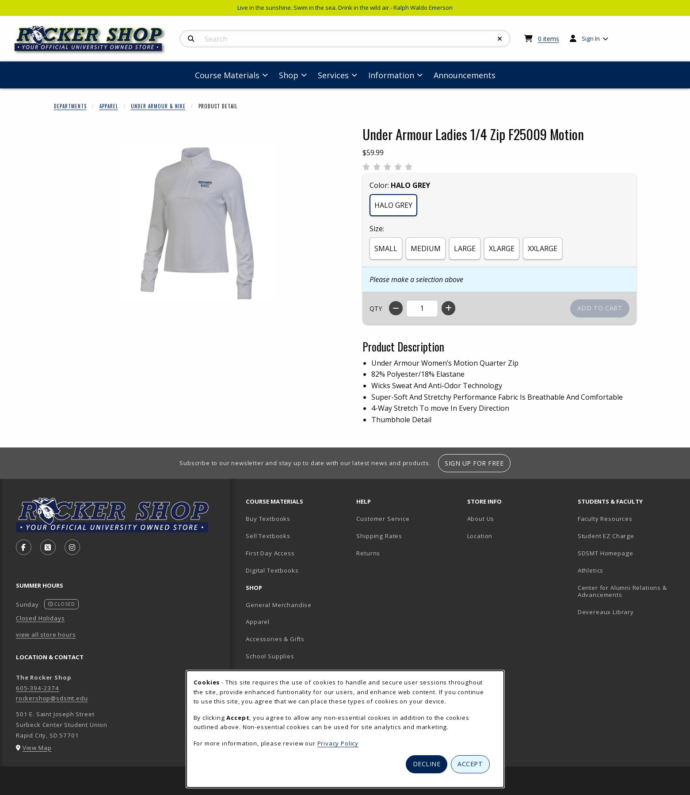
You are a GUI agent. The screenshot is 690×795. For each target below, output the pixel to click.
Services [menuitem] (333, 75)
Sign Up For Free (474, 463)
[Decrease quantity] (396, 308)
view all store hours (46, 634)
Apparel (108, 106)
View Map (37, 748)
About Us (481, 519)
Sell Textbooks (268, 536)
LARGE (465, 248)
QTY (376, 308)
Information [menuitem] (391, 75)
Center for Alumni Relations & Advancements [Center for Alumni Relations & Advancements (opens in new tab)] (622, 591)
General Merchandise (279, 605)
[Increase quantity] (448, 308)
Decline (427, 764)
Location (480, 536)
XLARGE (502, 248)
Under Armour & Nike (158, 106)
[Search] (191, 38)
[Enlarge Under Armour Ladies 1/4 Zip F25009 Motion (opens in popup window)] (197, 223)
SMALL (385, 248)
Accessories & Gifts (275, 639)
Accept (470, 764)
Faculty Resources (605, 519)
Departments (70, 106)
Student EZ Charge (606, 536)
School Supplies (270, 656)
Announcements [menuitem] (465, 75)
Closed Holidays (40, 618)
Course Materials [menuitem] (227, 75)
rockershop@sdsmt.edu (52, 698)
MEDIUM (426, 248)
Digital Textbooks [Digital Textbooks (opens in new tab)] (272, 570)
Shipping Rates (379, 536)
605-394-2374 (37, 688)
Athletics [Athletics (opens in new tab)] (590, 570)
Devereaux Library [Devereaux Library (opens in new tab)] (606, 612)
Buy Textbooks (268, 519)
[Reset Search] (500, 38)
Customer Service (382, 519)
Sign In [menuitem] (591, 38)
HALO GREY (393, 205)
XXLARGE (542, 248)
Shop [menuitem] (288, 75)
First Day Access (270, 553)
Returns (368, 553)
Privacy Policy (338, 743)
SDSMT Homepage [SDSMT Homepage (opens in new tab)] (605, 553)
